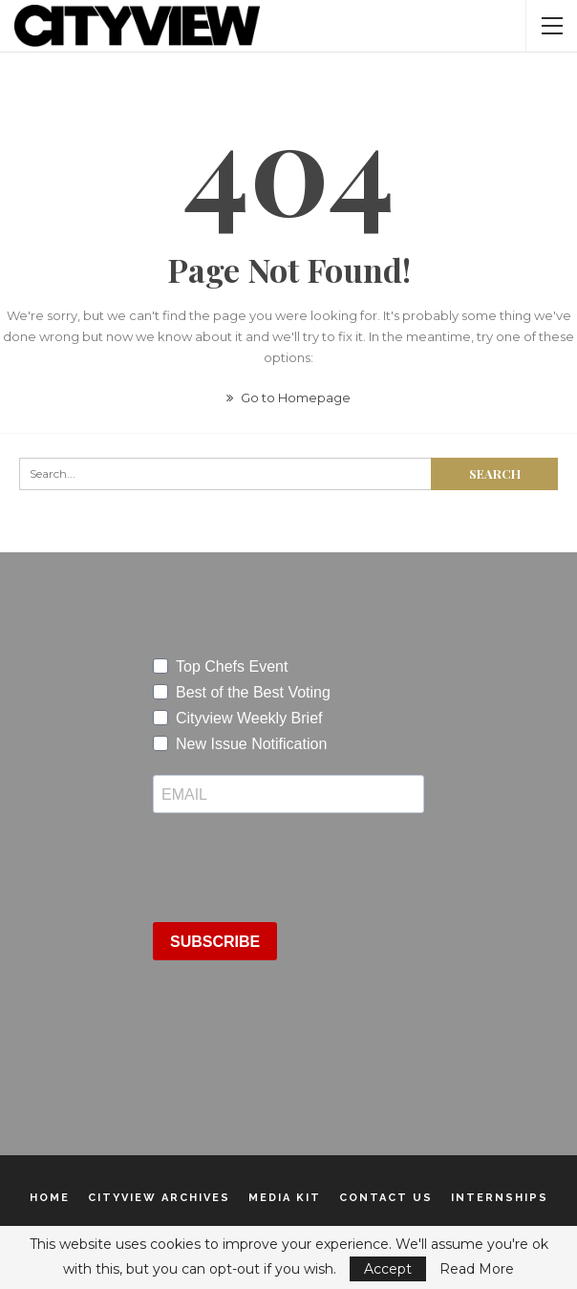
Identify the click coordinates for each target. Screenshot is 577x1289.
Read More (476, 1269)
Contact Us (386, 1198)
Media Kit (284, 1198)
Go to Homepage (288, 397)
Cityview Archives (159, 1198)
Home (50, 1198)
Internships (499, 1198)
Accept (388, 1269)
